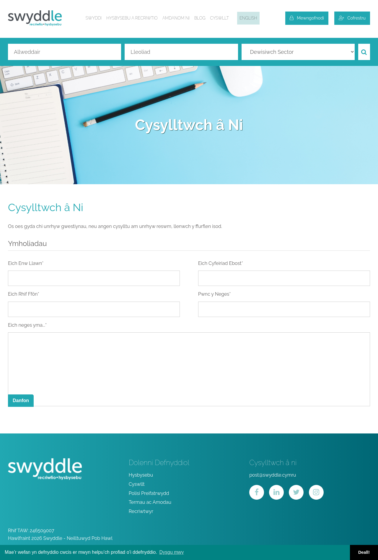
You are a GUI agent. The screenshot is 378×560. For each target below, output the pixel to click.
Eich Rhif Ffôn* (23, 294)
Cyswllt (219, 18)
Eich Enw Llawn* (25, 263)
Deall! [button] (364, 552)
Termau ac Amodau (150, 502)
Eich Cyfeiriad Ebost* (220, 263)
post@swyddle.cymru (272, 475)
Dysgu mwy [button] (171, 552)
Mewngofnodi (307, 17)
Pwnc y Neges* (214, 294)
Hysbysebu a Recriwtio (131, 18)
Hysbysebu (141, 475)
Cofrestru (352, 17)
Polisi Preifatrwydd (149, 493)
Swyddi (94, 18)
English (248, 18)
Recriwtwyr (141, 511)
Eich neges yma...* (27, 325)
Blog (199, 18)
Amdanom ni (176, 18)
